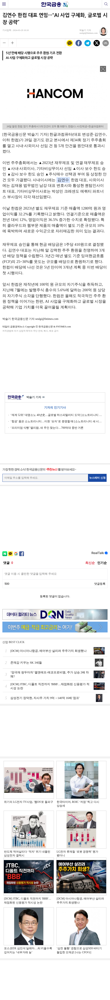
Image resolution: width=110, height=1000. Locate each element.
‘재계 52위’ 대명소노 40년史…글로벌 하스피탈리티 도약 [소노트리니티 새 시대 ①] (56, 415)
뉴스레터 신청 (97, 477)
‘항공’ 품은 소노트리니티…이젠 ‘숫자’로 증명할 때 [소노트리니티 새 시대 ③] (56, 421)
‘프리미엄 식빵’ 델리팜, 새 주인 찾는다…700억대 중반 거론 (47, 427)
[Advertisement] (55, 362)
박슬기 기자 (35, 397)
